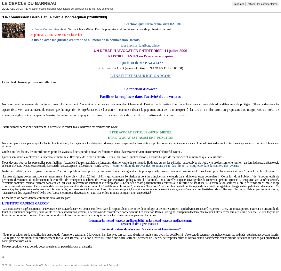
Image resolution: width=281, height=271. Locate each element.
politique (103, 265)
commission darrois (60, 265)
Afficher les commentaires (262, 4)
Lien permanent (16, 265)
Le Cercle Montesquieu (44, 29)
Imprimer (239, 4)
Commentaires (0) (34, 265)
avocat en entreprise (80, 265)
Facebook (113, 265)
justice (94, 265)
